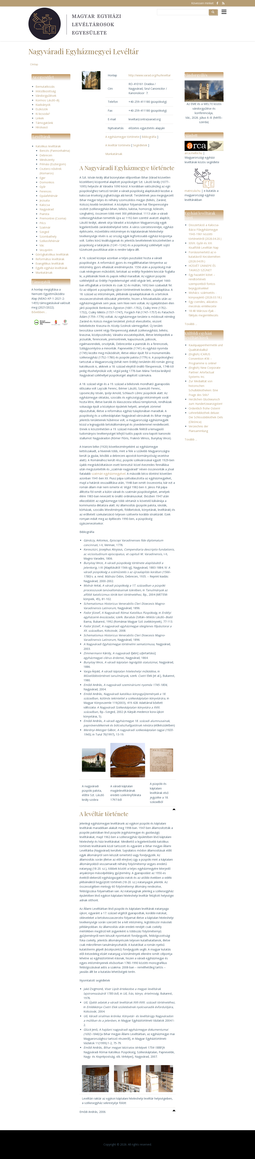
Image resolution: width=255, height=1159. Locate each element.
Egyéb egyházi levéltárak (51, 268)
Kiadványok (43, 105)
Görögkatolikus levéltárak (52, 254)
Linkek (40, 118)
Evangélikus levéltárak (50, 263)
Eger (42, 178)
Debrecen (46, 155)
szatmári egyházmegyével (108, 474)
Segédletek (140, 145)
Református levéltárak (50, 259)
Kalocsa (45, 205)
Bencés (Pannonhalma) (55, 151)
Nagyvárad (47, 209)
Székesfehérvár (50, 241)
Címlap (34, 64)
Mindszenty (47, 160)
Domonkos (47, 182)
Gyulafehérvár (49, 196)
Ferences (45, 191)
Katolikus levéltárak (48, 146)
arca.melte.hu (193, 153)
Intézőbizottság (46, 91)
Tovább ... (191, 324)
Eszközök (42, 109)
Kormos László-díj (47, 100)
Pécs (43, 223)
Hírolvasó (42, 127)
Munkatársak (44, 272)
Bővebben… (39, 312)
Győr (43, 187)
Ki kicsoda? (43, 114)
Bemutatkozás (45, 86)
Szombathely (48, 236)
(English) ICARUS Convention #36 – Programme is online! (202, 358)
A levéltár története (118, 145)
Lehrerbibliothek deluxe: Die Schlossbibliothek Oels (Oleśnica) (206, 417)
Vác (42, 245)
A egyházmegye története (122, 137)
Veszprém (46, 250)
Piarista (44, 214)
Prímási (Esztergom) (53, 164)
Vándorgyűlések (46, 96)
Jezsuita (45, 200)
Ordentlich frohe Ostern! (204, 408)
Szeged (44, 232)
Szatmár (45, 227)
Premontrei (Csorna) (53, 218)
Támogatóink (44, 123)
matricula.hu (193, 191)
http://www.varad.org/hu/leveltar (150, 75)
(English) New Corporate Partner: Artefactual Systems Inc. (205, 372)
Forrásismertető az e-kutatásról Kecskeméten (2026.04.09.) (204, 256)
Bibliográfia (149, 137)
